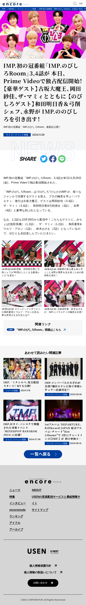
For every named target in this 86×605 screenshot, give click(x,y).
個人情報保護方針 (40, 565)
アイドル (14, 522)
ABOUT (36, 490)
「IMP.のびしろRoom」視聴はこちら (38, 329)
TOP (3, 9)
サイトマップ (40, 509)
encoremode (17, 509)
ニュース (14, 490)
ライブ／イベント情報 (26, 9)
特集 (12, 496)
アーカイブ (16, 529)
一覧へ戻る (40, 454)
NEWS (11, 9)
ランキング (16, 516)
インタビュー (17, 503)
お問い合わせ (40, 582)
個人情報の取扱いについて (40, 572)
